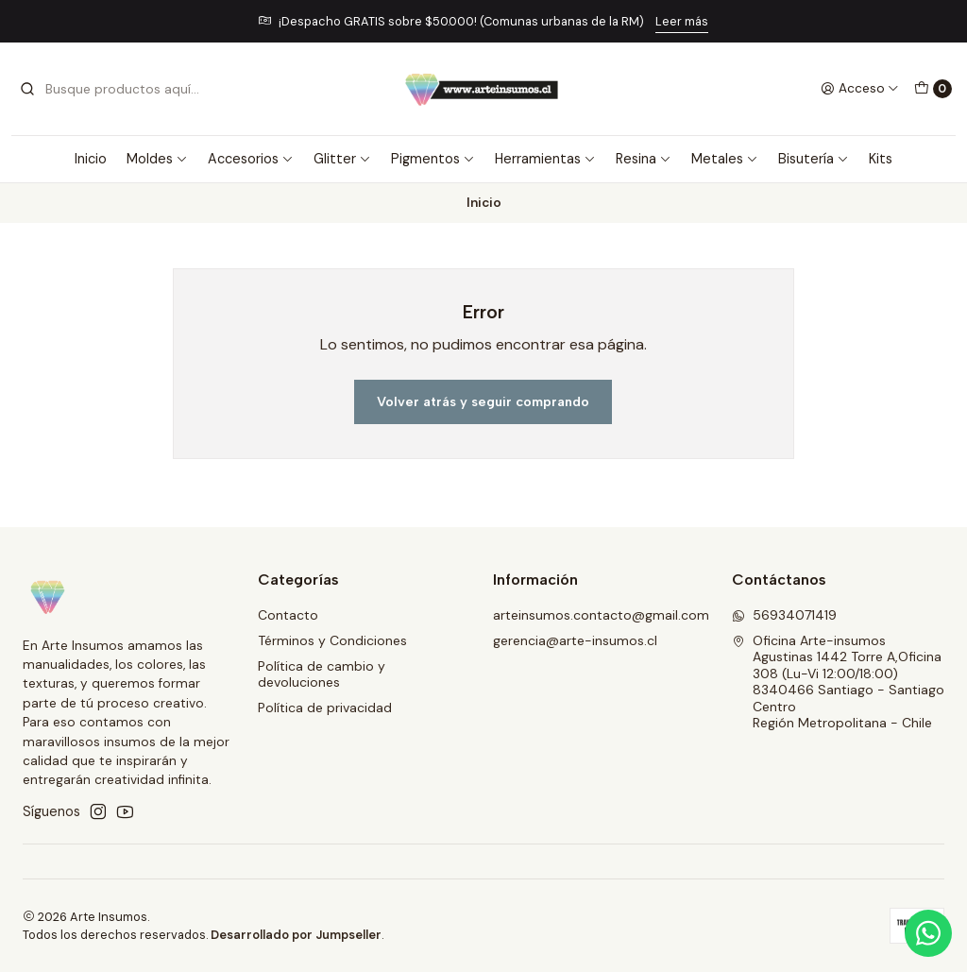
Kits (880, 158)
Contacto (288, 614)
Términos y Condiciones (332, 640)
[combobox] (115, 89)
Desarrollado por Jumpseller (296, 935)
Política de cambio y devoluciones (321, 674)
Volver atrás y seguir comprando (483, 401)
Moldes (157, 158)
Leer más (681, 21)
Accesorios (251, 158)
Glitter (342, 158)
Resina (643, 158)
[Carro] (933, 89)
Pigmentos (433, 158)
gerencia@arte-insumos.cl (575, 640)
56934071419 (784, 614)
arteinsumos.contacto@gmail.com (601, 614)
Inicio (91, 158)
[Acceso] (860, 89)
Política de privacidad (325, 707)
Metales (724, 158)
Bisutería (813, 158)
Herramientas (545, 158)
